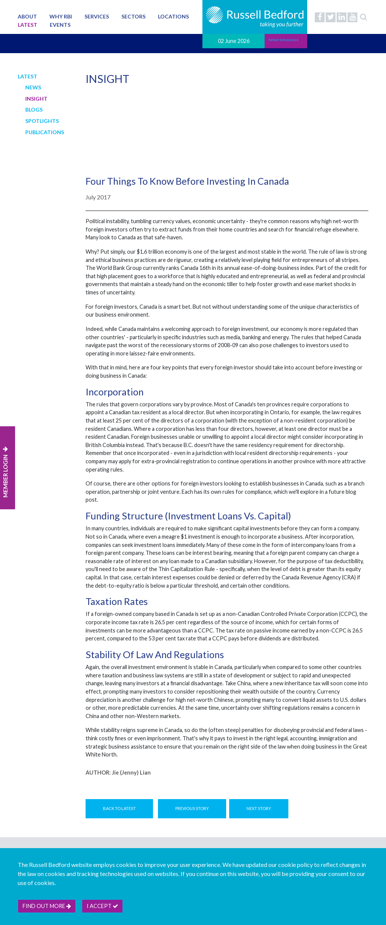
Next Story (259, 808)
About (27, 16)
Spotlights (42, 121)
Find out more (47, 906)
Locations (173, 16)
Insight (36, 98)
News (33, 87)
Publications (44, 132)
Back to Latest (119, 808)
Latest (27, 24)
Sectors (133, 16)
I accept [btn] (102, 906)
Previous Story (192, 808)
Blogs (34, 109)
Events (60, 24)
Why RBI (60, 16)
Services (96, 16)
